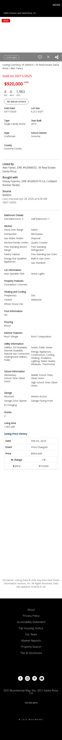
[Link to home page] (3, 5)
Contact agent (11, 57)
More (56, 5)
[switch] (40, 57)
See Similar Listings (16, 101)
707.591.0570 (31, 702)
